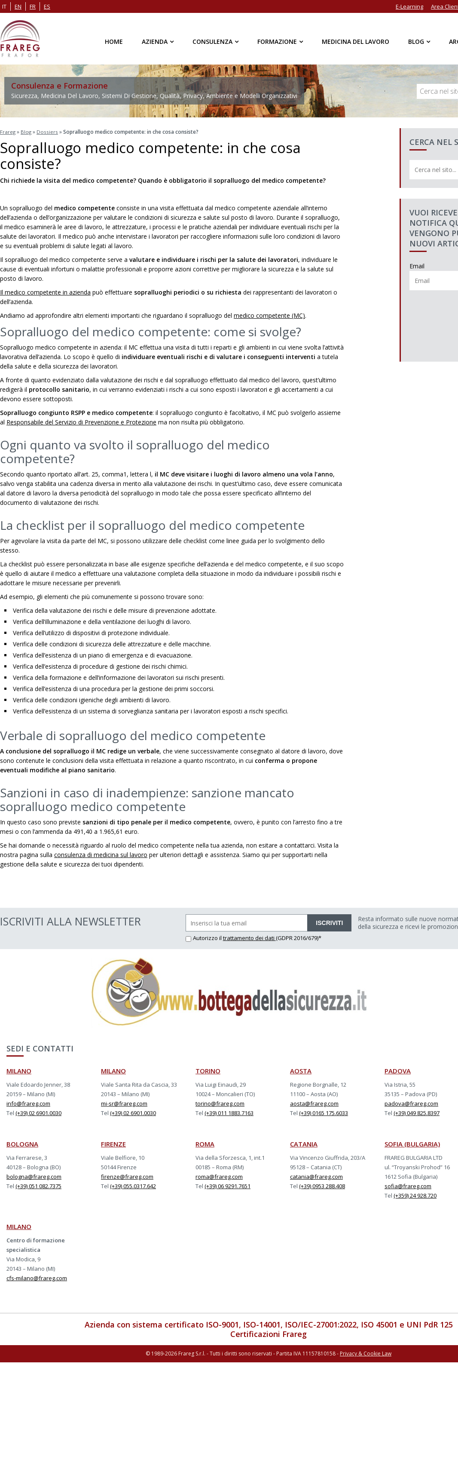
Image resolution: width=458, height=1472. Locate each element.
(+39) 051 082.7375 (38, 1185)
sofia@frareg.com (408, 1185)
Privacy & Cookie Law (365, 1351)
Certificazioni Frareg (268, 1333)
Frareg (8, 131)
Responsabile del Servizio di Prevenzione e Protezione (81, 421)
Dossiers (48, 131)
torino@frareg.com (219, 1102)
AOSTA (300, 1070)
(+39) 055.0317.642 (133, 1185)
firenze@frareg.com (127, 1176)
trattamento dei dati (249, 937)
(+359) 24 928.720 (415, 1194)
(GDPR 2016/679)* (298, 937)
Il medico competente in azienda (45, 291)
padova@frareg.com (411, 1102)
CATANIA (304, 1143)
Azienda (155, 41)
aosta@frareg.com (314, 1102)
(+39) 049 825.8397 (417, 1112)
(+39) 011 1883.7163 (229, 1112)
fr (33, 6)
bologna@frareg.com (33, 1176)
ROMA (204, 1143)
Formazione (277, 41)
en (18, 6)
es (47, 6)
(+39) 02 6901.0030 (38, 1112)
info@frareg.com (28, 1102)
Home (114, 41)
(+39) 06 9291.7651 (227, 1185)
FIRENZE (113, 1143)
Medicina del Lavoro (355, 41)
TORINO (207, 1070)
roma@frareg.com (219, 1176)
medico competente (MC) (269, 314)
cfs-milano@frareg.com (36, 1277)
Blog (416, 41)
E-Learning (409, 6)
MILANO (18, 1070)
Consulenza (212, 41)
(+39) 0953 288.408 (322, 1185)
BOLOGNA (22, 1143)
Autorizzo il (204, 937)
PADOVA (398, 1070)
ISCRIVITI (329, 922)
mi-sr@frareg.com (124, 1102)
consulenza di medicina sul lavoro (100, 854)
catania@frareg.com (316, 1176)
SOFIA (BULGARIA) (412, 1143)
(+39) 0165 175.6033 (323, 1112)
